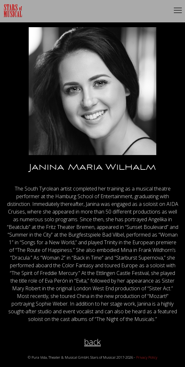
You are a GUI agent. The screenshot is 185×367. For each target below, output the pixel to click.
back (92, 341)
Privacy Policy (146, 357)
